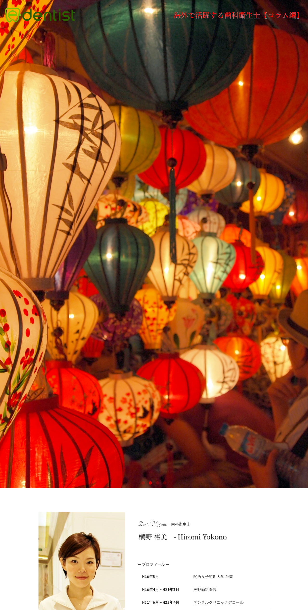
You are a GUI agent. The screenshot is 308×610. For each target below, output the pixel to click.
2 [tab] (150, 483)
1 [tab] (143, 483)
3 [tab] (157, 483)
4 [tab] (164, 483)
